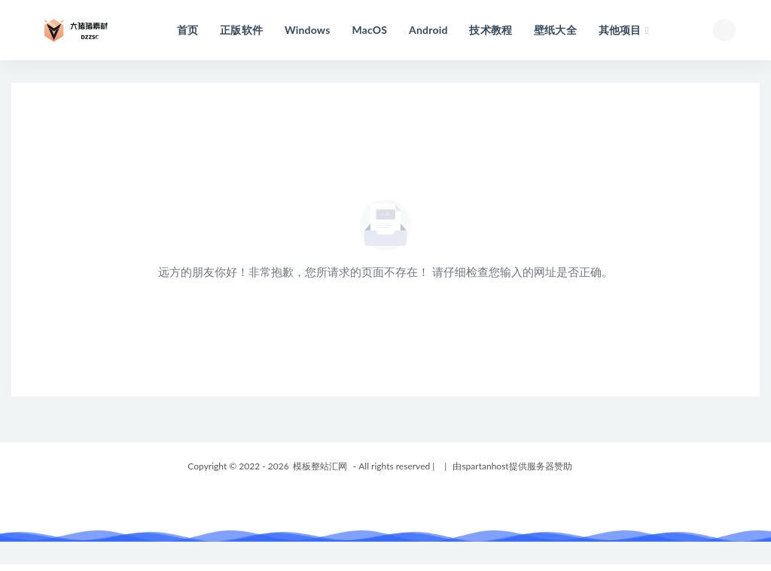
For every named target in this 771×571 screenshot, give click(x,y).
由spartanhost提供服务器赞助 (512, 466)
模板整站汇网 (320, 466)
